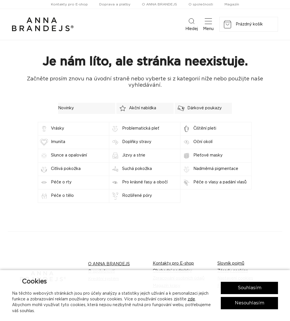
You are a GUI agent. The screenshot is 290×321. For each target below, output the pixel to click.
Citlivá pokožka (66, 169)
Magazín (232, 4)
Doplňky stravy (136, 142)
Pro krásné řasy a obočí (145, 182)
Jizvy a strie (133, 155)
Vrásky (57, 128)
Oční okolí (202, 142)
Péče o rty (61, 182)
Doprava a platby (114, 4)
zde (191, 299)
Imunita (58, 142)
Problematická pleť (140, 128)
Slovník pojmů (230, 263)
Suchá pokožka (137, 169)
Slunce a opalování (69, 155)
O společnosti (200, 4)
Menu (208, 24)
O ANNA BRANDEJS (159, 4)
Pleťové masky (208, 155)
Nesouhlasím (249, 303)
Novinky (66, 108)
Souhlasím (249, 288)
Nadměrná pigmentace (215, 169)
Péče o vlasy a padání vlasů (220, 182)
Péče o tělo (62, 196)
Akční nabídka (136, 108)
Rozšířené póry (137, 196)
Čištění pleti (204, 128)
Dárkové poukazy (198, 108)
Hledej (191, 24)
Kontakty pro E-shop (69, 4)
